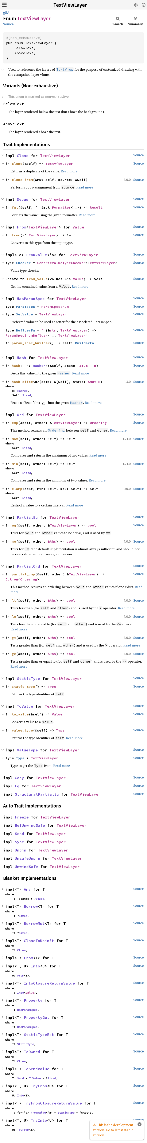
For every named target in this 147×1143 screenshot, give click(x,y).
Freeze (22, 817)
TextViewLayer (70, 5)
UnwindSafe (26, 866)
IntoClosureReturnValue (49, 983)
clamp (17, 489)
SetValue (24, 314)
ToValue (25, 706)
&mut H (94, 382)
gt (14, 637)
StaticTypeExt (39, 1034)
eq (14, 525)
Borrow (31, 906)
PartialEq (27, 517)
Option (11, 579)
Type (52, 686)
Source (8, 24)
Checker (23, 263)
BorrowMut (34, 923)
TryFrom (39, 1086)
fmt (15, 207)
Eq (17, 786)
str (53, 330)
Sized (26, 395)
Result (96, 207)
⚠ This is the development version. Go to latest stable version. (113, 1129)
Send (19, 833)
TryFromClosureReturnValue (53, 1103)
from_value (37, 279)
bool (92, 525)
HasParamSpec (31, 298)
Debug (22, 199)
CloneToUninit (39, 940)
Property (33, 1000)
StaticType (28, 678)
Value (78, 227)
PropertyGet (36, 1017)
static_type (23, 686)
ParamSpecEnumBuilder (26, 335)
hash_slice (22, 382)
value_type (22, 730)
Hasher (39, 365)
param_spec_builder (31, 343)
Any (27, 889)
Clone (22, 155)
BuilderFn (25, 330)
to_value (20, 714)
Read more (69, 171)
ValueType (27, 750)
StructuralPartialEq (37, 794)
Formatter (61, 207)
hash (16, 365)
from (16, 235)
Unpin (20, 850)
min (15, 464)
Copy (19, 777)
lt (14, 600)
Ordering (98, 423)
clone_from (22, 179)
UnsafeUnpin (27, 858)
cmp (15, 423)
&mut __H (87, 365)
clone (17, 163)
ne (14, 541)
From (21, 227)
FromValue (36, 254)
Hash (21, 357)
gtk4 (6, 13)
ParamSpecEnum (55, 306)
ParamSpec (25, 306)
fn (43, 330)
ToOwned (32, 1051)
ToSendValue (36, 1068)
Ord (20, 414)
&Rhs (52, 541)
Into (35, 966)
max (15, 439)
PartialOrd (28, 566)
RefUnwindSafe (30, 825)
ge (14, 654)
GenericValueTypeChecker (61, 263)
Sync (19, 841)
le (14, 616)
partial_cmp (23, 574)
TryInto (39, 1120)
